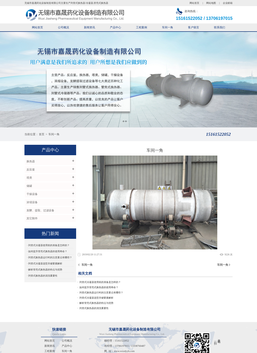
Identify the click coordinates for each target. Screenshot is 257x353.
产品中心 (115, 27)
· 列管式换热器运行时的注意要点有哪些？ (49, 258)
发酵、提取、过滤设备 (40, 210)
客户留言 (193, 27)
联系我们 (219, 27)
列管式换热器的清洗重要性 (172, 292)
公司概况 (63, 27)
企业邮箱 (228, 3)
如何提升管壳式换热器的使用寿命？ (177, 282)
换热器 (30, 161)
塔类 (29, 177)
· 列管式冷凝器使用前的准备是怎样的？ (48, 245)
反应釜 (30, 169)
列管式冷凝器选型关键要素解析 (175, 287)
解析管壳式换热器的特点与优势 (98, 292)
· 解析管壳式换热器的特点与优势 (44, 270)
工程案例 (141, 27)
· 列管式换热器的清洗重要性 (42, 276)
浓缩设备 (31, 202)
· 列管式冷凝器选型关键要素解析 (44, 264)
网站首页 (194, 3)
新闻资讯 (89, 27)
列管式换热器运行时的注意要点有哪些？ (102, 287)
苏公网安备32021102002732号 (214, 349)
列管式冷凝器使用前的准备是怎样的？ (101, 282)
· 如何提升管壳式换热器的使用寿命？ (47, 251)
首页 (41, 134)
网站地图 (211, 3)
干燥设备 (31, 194)
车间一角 (167, 27)
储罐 (29, 186)
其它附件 (31, 218)
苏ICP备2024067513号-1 (180, 349)
